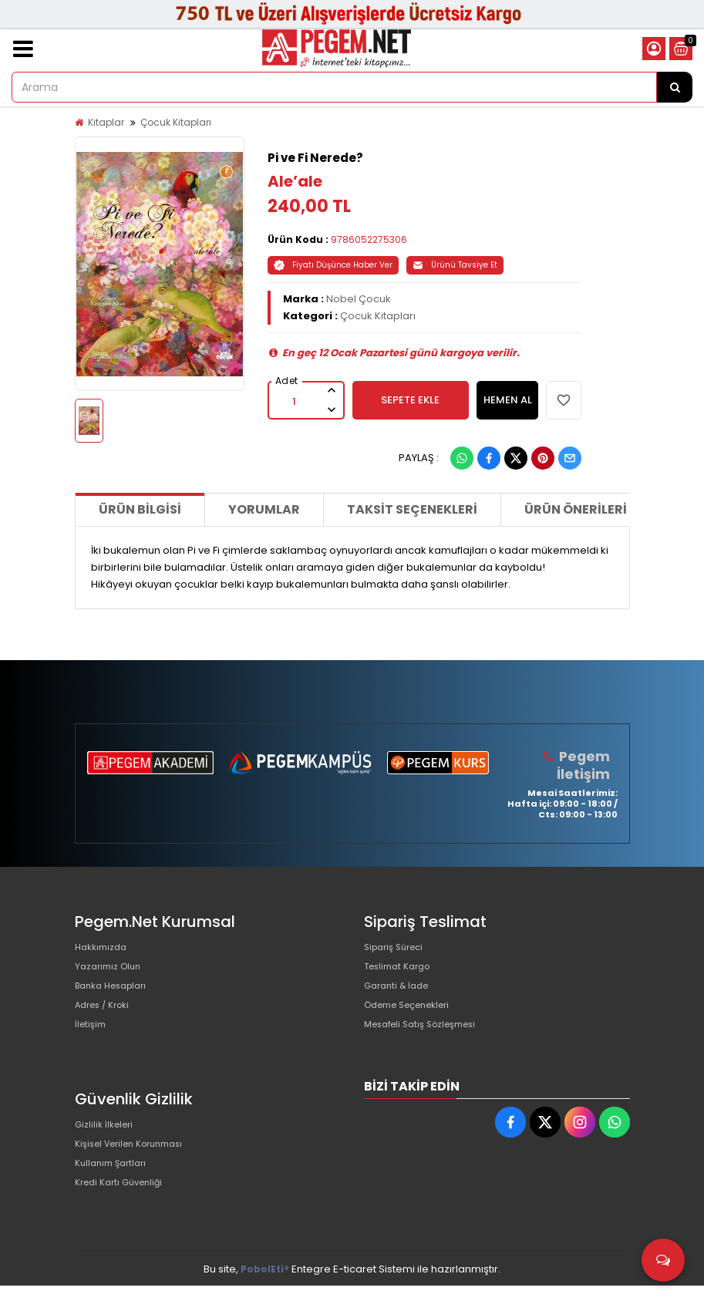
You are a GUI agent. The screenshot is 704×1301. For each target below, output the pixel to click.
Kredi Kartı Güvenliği (124, 1216)
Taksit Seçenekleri (412, 509)
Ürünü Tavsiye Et (455, 265)
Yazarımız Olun (112, 973)
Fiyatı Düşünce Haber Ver (333, 265)
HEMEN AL (507, 400)
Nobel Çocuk (358, 299)
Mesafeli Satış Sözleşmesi (428, 1047)
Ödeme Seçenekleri (415, 1022)
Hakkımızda (104, 948)
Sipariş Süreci (398, 948)
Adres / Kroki (107, 1022)
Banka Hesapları (116, 997)
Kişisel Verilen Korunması (137, 1167)
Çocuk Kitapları (175, 122)
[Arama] (674, 87)
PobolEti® (265, 1284)
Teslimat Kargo (402, 973)
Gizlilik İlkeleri (107, 1142)
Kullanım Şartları (115, 1192)
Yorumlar (264, 509)
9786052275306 (369, 239)
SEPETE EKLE (410, 400)
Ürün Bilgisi (140, 509)
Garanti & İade (400, 997)
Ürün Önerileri (575, 509)
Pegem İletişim (585, 764)
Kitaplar (106, 122)
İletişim (92, 1047)
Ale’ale (295, 181)
